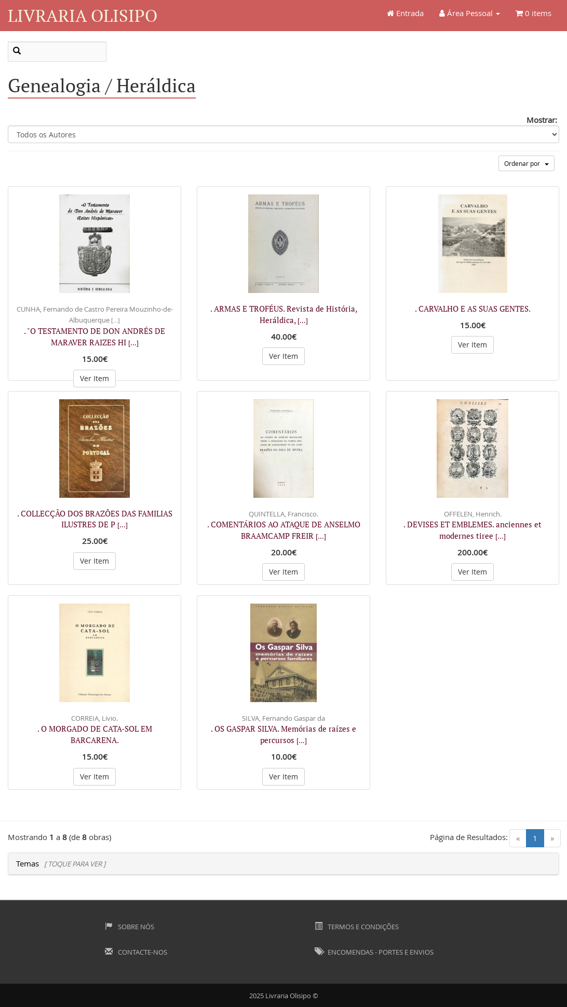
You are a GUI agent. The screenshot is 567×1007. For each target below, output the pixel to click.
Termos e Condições (357, 926)
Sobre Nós (129, 926)
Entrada (405, 13)
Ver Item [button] (94, 378)
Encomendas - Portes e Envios (374, 952)
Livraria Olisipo (82, 15)
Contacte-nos (136, 952)
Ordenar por (526, 163)
